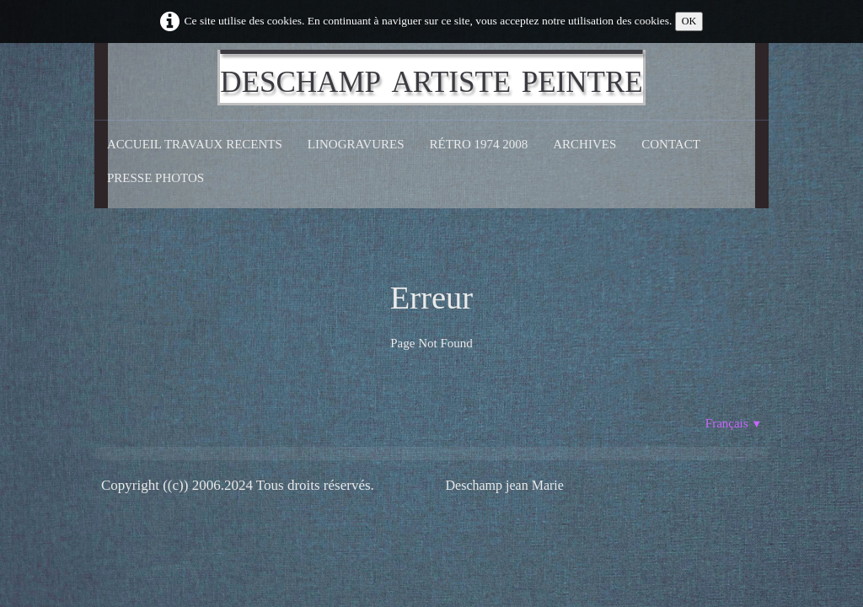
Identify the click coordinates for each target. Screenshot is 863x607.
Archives (584, 144)
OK (689, 21)
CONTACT (670, 144)
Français (733, 423)
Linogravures (356, 144)
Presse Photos (155, 178)
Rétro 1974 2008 (479, 144)
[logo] (431, 77)
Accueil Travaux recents (194, 144)
